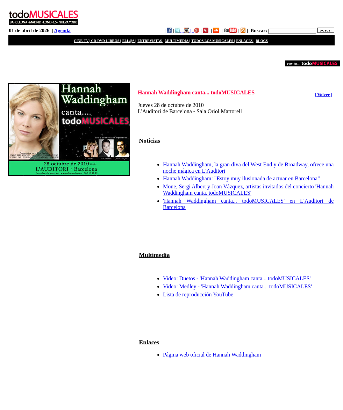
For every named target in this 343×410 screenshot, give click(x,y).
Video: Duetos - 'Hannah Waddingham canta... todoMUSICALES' (236, 278)
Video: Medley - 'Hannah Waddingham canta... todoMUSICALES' (237, 286)
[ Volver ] (323, 94)
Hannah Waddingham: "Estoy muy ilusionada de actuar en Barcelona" (241, 178)
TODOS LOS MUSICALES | (213, 41)
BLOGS (261, 41)
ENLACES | (245, 41)
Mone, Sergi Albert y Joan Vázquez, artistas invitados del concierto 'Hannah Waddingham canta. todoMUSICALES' (248, 190)
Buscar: (258, 30)
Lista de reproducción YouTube (198, 294)
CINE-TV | (82, 41)
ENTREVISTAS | (150, 41)
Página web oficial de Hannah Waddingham (212, 355)
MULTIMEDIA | (177, 41)
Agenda (62, 30)
